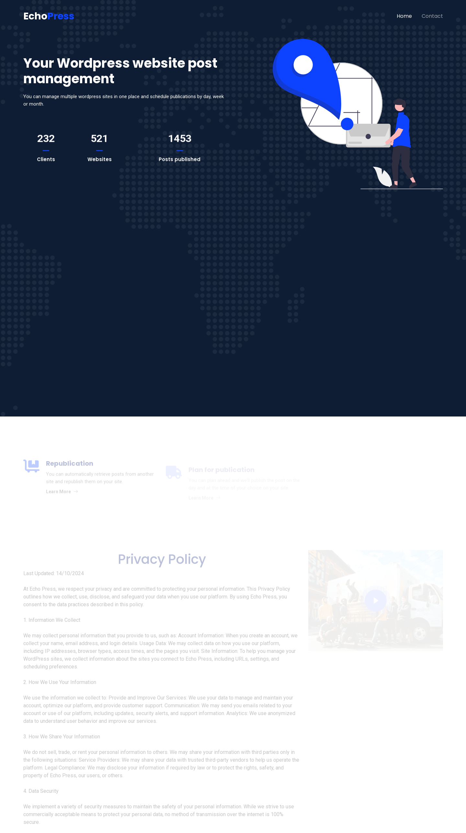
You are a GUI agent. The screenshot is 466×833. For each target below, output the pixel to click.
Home (404, 16)
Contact (432, 16)
